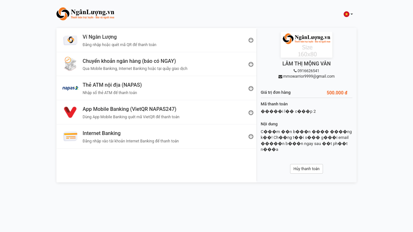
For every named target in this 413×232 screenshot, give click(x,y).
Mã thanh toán (274, 104)
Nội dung (269, 123)
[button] (348, 14)
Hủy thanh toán (307, 169)
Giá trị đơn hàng (276, 92)
